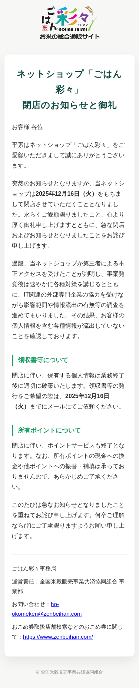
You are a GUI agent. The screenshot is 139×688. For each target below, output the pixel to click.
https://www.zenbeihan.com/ (58, 637)
